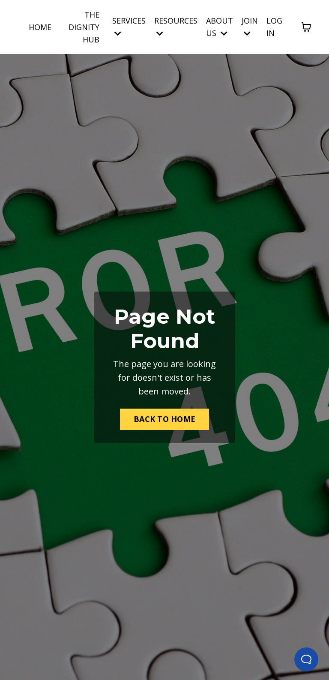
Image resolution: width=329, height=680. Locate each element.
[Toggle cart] (306, 27)
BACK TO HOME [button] (164, 419)
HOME (40, 27)
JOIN (250, 26)
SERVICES (129, 26)
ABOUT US (219, 26)
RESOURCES (175, 26)
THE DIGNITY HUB (84, 27)
